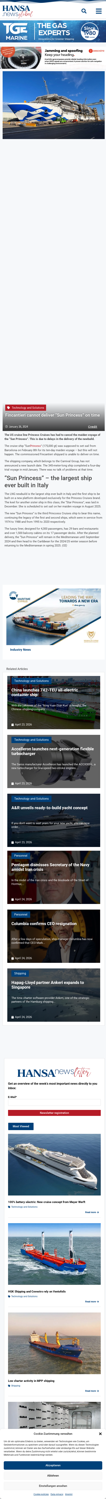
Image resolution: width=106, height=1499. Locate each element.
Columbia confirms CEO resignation (44, 923)
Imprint (68, 1494)
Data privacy (57, 1494)
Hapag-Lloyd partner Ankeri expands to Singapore (47, 984)
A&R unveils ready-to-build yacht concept (49, 807)
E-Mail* (12, 1097)
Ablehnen (53, 1475)
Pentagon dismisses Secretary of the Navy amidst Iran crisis (50, 867)
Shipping (20, 973)
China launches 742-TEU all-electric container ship (44, 692)
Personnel (20, 855)
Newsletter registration (54, 1113)
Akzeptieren (53, 1465)
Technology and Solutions (28, 407)
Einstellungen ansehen (53, 1486)
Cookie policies (41, 1494)
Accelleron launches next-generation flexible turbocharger (52, 751)
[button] (100, 1434)
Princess (35, 446)
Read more (92, 1212)
